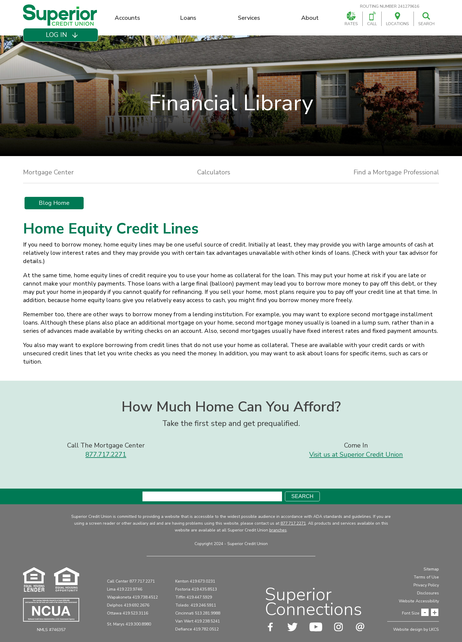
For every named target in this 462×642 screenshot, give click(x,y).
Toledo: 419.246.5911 (195, 605)
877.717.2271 (105, 454)
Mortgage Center (48, 172)
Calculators (213, 172)
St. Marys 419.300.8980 (129, 624)
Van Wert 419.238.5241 (197, 621)
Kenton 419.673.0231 (195, 581)
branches (278, 530)
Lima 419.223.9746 (124, 589)
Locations (397, 19)
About (310, 18)
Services (249, 18)
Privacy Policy (426, 585)
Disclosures (428, 593)
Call (372, 19)
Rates (351, 19)
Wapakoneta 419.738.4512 (132, 597)
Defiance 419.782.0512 (197, 629)
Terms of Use (426, 577)
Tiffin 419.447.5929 (193, 597)
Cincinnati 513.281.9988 (197, 613)
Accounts (127, 18)
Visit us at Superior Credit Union (356, 454)
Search (426, 19)
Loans (188, 18)
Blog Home (54, 203)
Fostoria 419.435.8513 (196, 589)
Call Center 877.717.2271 (131, 581)
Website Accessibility (419, 601)
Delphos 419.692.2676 (128, 605)
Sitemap (431, 569)
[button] (60, 34)
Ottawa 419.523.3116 (127, 613)
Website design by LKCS (416, 629)
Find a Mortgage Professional (396, 172)
